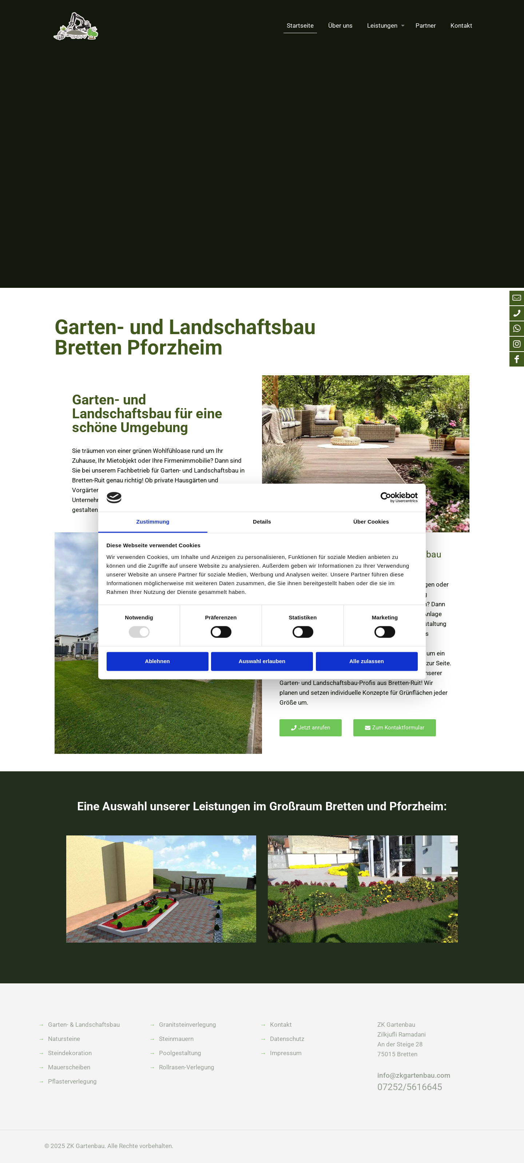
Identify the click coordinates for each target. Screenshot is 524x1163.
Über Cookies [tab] (371, 521)
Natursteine (64, 1038)
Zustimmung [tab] (153, 521)
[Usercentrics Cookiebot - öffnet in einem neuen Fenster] (386, 497)
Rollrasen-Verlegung (186, 1067)
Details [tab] (262, 521)
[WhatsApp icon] (516, 328)
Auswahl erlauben (262, 661)
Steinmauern (176, 1038)
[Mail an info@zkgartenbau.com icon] (516, 298)
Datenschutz (287, 1038)
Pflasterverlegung (72, 1081)
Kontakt (281, 1024)
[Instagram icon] (516, 344)
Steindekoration (70, 1053)
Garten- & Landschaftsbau (84, 1024)
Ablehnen (157, 661)
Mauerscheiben (69, 1067)
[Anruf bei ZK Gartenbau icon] (516, 313)
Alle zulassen (366, 661)
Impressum (286, 1053)
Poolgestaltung (180, 1053)
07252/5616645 (409, 1087)
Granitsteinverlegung (187, 1024)
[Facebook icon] (516, 359)
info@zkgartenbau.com (413, 1075)
